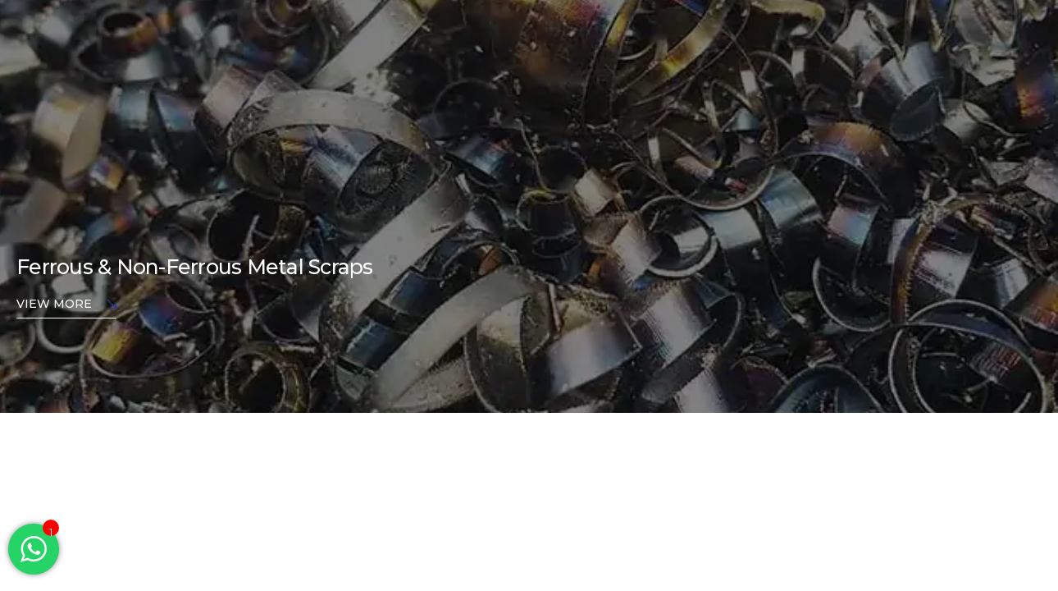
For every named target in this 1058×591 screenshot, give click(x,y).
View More (66, 304)
